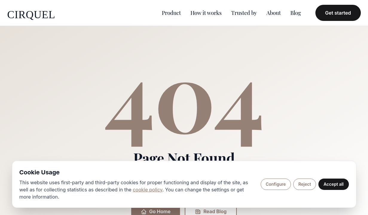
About (273, 12)
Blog (295, 12)
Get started (338, 13)
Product (171, 12)
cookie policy (147, 190)
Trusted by (244, 12)
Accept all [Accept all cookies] (333, 184)
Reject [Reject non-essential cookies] (304, 184)
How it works (206, 12)
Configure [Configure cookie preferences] (276, 184)
